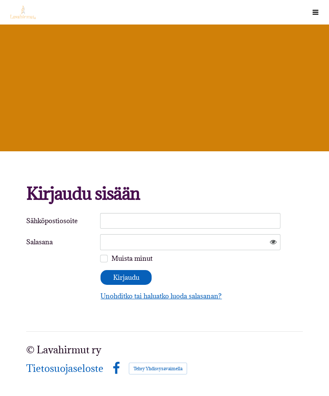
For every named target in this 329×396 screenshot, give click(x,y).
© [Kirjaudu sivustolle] (31, 350)
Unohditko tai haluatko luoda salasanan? (161, 296)
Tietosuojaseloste (64, 368)
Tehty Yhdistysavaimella (157, 368)
